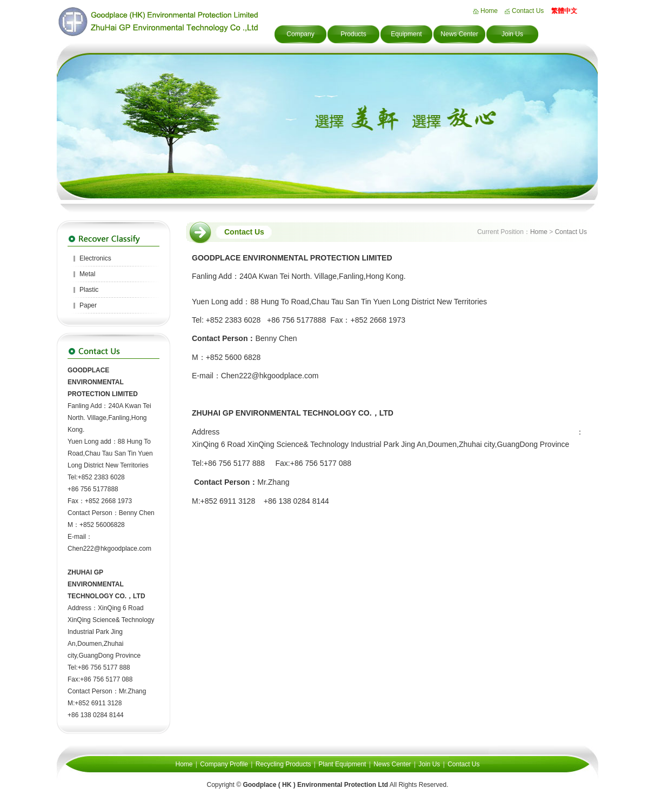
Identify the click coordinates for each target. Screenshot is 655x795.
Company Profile (224, 764)
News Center (459, 34)
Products (353, 34)
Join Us (512, 34)
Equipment (406, 34)
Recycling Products (283, 764)
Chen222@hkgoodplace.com (109, 548)
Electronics (95, 258)
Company (300, 34)
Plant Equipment (342, 764)
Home (489, 11)
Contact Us (528, 11)
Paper (88, 305)
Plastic (88, 289)
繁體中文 (564, 11)
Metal (87, 274)
